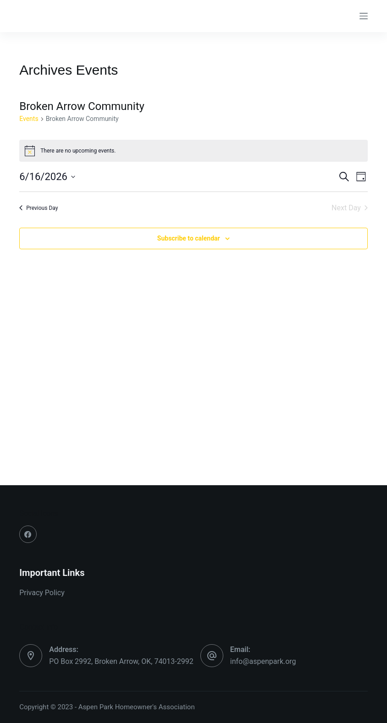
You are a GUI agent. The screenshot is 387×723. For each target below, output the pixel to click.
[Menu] (363, 16)
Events (28, 118)
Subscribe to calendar (188, 238)
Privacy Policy (42, 592)
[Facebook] (28, 534)
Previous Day (38, 208)
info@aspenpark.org (263, 661)
